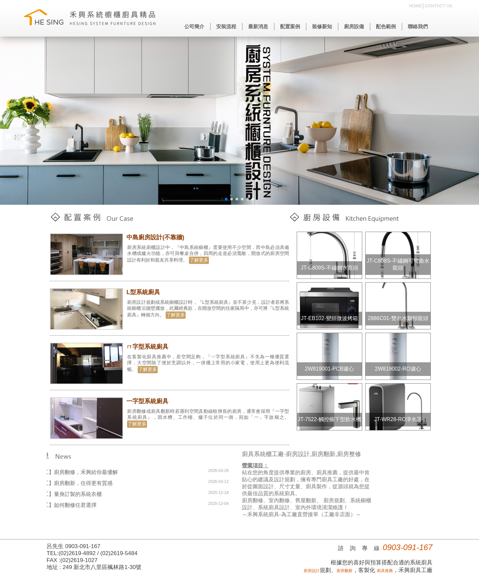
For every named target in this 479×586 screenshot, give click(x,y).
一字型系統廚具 (149, 401)
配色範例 (386, 26)
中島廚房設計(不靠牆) (157, 237)
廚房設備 (354, 26)
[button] (226, 199)
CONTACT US (438, 5)
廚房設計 (312, 570)
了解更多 (200, 260)
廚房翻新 (345, 570)
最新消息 (258, 26)
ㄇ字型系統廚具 (149, 346)
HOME (415, 5)
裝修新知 (322, 26)
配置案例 (290, 26)
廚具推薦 (385, 570)
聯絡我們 (418, 26)
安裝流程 (226, 26)
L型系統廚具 (145, 292)
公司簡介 (194, 26)
